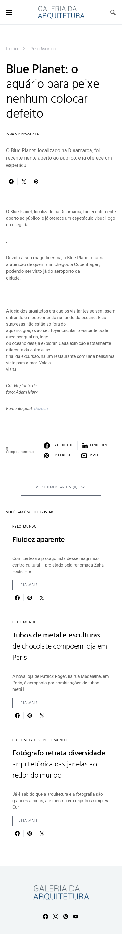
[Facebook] (45, 916)
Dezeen (41, 408)
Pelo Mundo (43, 49)
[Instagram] (55, 916)
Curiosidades (26, 740)
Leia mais (28, 585)
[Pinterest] (65, 916)
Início (12, 49)
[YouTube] (75, 916)
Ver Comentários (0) (57, 487)
